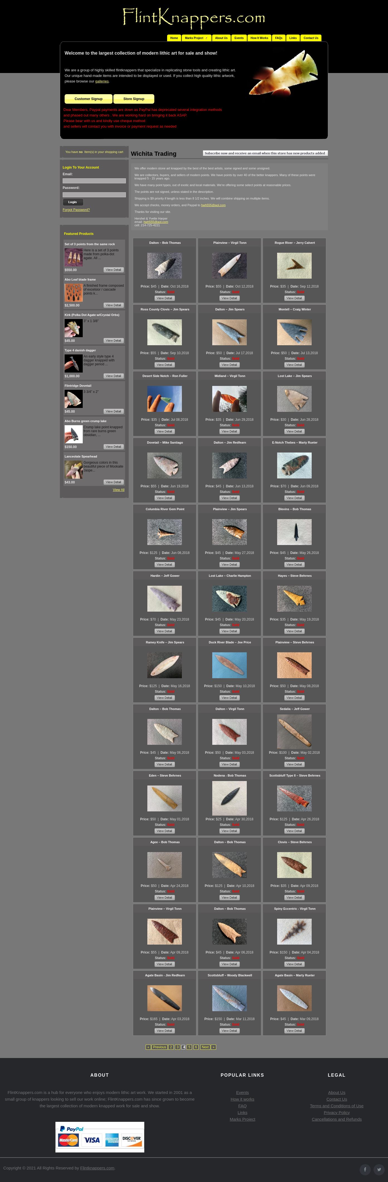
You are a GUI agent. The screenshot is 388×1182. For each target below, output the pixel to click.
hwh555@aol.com (213, 205)
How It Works (259, 38)
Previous (159, 1047)
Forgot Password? (76, 210)
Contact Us (311, 38)
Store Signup (133, 99)
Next (205, 1047)
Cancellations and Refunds (337, 1119)
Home (174, 38)
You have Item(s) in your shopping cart (94, 152)
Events (239, 38)
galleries (102, 81)
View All (119, 490)
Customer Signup (89, 99)
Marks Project (242, 1119)
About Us (221, 38)
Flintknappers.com (97, 1168)
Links (293, 38)
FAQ (242, 1105)
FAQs (278, 38)
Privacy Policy (337, 1112)
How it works (242, 1099)
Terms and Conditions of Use (337, 1105)
